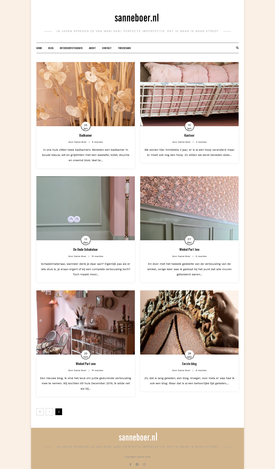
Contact (107, 48)
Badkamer (85, 135)
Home (39, 48)
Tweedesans (124, 48)
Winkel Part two (189, 249)
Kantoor (189, 135)
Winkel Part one (86, 363)
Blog (51, 48)
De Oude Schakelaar (85, 249)
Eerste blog (189, 363)
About (92, 48)
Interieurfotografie (71, 48)
